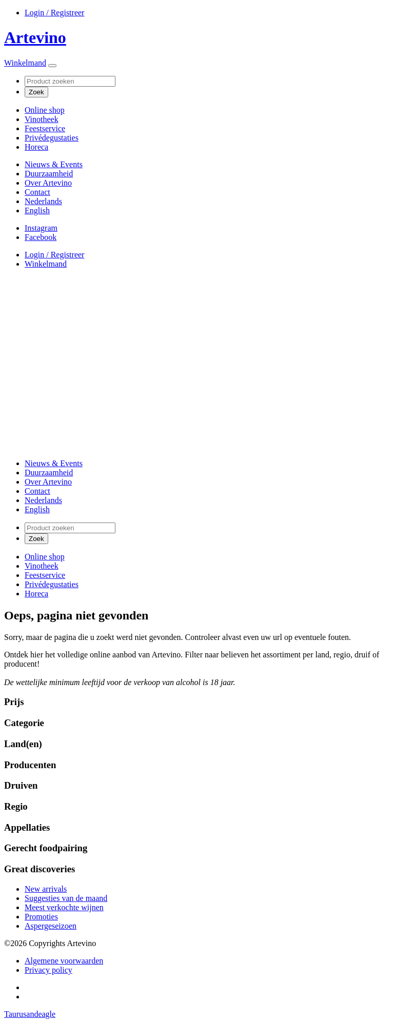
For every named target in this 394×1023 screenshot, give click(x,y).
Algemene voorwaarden (64, 960)
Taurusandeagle (29, 1014)
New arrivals (46, 889)
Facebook (40, 237)
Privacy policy (48, 970)
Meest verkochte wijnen (64, 907)
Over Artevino (48, 182)
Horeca (36, 147)
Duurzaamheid (49, 173)
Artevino (35, 37)
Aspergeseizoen (50, 925)
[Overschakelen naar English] (37, 210)
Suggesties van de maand (66, 898)
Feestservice (45, 128)
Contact (37, 192)
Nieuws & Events (54, 164)
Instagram (41, 228)
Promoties (41, 916)
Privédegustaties (51, 137)
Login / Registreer (54, 12)
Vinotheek (41, 119)
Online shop (45, 110)
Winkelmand (25, 62)
